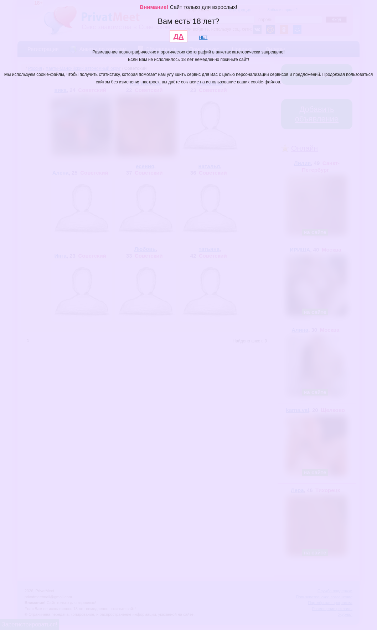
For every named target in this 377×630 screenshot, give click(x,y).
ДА (179, 36)
